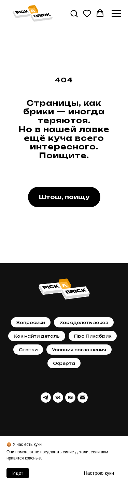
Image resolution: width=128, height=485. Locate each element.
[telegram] (46, 397)
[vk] (58, 397)
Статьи (28, 349)
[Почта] (82, 397)
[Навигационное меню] (116, 13)
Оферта (64, 363)
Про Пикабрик (92, 336)
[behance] (70, 397)
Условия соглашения (79, 349)
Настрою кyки (99, 473)
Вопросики (30, 322)
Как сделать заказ (83, 322)
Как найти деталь (37, 336)
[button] (74, 13)
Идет (17, 473)
